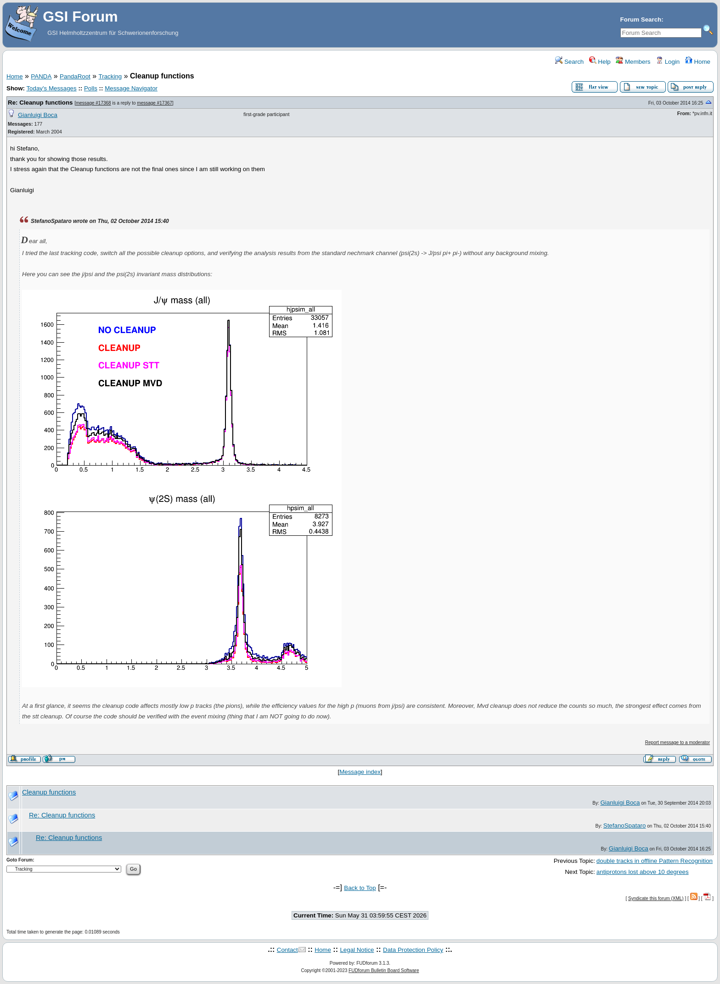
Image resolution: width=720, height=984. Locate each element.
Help (600, 61)
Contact (287, 949)
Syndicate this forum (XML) (656, 898)
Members (633, 61)
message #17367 (154, 103)
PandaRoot (75, 76)
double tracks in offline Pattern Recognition (654, 860)
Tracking (110, 76)
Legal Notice (357, 949)
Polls (90, 88)
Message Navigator (131, 88)
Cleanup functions (49, 792)
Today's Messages (51, 88)
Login (668, 61)
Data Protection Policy (413, 949)
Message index (360, 771)
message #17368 (93, 103)
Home (697, 61)
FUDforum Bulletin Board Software (384, 970)
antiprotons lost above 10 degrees (642, 871)
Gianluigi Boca (37, 114)
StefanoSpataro (624, 825)
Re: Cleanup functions (40, 102)
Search (569, 61)
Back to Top (360, 887)
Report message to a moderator (677, 742)
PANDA (41, 76)
